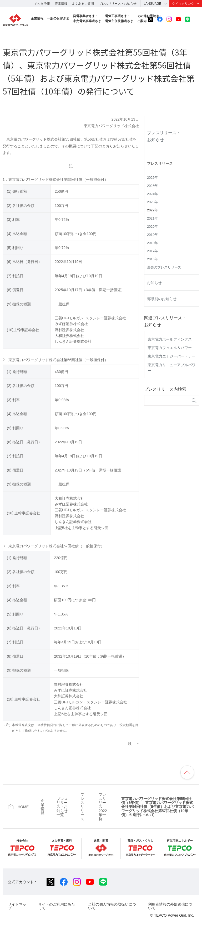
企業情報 (37, 18)
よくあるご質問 (83, 4)
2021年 (152, 218)
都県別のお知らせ (161, 299)
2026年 (152, 178)
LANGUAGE (152, 4)
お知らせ (154, 283)
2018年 (152, 243)
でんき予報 (42, 4)
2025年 (152, 186)
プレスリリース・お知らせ (118, 4)
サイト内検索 (196, 19)
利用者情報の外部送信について (170, 906)
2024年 (152, 194)
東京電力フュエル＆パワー (170, 348)
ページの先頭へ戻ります (187, 772)
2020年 (152, 226)
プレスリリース (160, 163)
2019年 (152, 235)
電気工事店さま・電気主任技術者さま (119, 18)
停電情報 (61, 4)
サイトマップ (17, 906)
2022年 (152, 210)
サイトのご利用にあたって (56, 906)
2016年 (152, 259)
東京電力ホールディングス (170, 339)
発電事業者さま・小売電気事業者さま (87, 18)
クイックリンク (183, 4)
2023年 (152, 202)
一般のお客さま (58, 18)
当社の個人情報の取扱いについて (112, 906)
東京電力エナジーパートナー (171, 356)
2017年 (152, 251)
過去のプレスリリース (164, 267)
